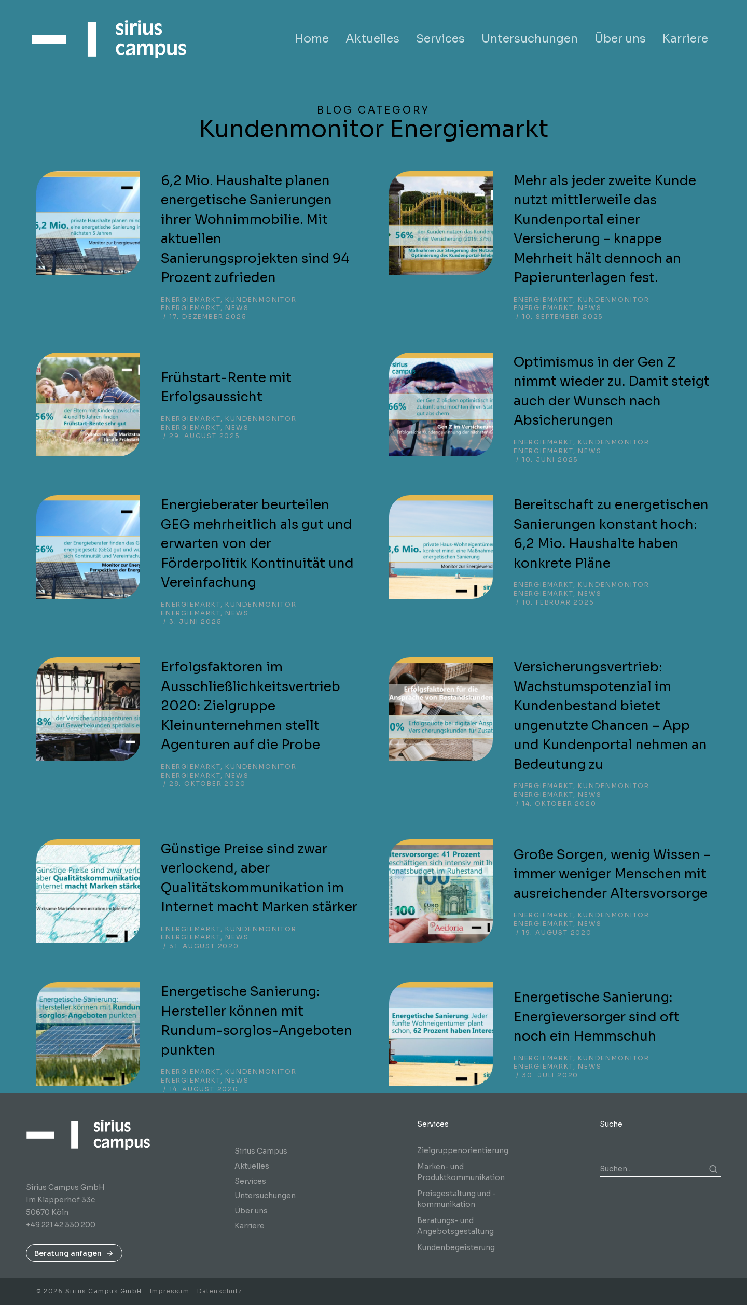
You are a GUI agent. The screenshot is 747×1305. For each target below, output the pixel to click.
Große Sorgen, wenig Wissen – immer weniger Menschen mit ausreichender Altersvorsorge (612, 874)
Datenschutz (219, 1291)
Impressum (170, 1291)
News (236, 308)
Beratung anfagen (74, 1253)
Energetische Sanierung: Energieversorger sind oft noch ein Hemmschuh (597, 1016)
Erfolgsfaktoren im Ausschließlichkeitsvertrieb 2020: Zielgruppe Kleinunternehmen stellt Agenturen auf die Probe (250, 706)
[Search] (713, 1168)
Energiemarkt (190, 299)
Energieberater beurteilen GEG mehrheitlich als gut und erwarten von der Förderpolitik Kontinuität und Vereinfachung (257, 544)
